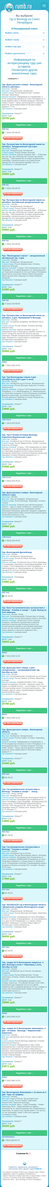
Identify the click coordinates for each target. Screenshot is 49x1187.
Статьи (5, 1178)
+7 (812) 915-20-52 (12, 423)
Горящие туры (33, 1172)
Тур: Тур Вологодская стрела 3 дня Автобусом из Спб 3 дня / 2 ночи (19, 378)
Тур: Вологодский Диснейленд (17, 552)
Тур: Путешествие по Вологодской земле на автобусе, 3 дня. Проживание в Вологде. (23, 316)
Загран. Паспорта (9, 1176)
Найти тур (23, 1172)
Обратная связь (8, 1179)
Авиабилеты (30, 1174)
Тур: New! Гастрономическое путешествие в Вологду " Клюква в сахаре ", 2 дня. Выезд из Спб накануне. (24, 610)
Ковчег (4, 362)
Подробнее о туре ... (24, 125)
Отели (43, 1176)
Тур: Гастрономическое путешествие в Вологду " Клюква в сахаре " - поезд (21, 790)
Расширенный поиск (24, 28)
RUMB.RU (38, 1169)
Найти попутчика (23, 1176)
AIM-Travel (6, 420)
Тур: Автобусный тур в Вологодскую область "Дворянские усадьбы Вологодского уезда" (24, 906)
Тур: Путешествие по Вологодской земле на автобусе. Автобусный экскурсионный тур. (23, 201)
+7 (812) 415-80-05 (12, 132)
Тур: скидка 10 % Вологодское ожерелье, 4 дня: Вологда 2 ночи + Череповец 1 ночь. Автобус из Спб (22, 964)
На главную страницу (10, 1172)
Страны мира (35, 1176)
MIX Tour (5, 593)
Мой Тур (5, 129)
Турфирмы (6, 1174)
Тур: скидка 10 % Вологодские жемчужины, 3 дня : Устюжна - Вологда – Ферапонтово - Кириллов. (23, 1030)
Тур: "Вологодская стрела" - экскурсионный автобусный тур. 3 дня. (23, 257)
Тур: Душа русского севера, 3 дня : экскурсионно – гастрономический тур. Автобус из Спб (21, 670)
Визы (35, 1178)
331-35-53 (8, 596)
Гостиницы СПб (15, 1178)
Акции (42, 1172)
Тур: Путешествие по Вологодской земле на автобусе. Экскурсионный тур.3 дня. (23, 145)
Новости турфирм (18, 1174)
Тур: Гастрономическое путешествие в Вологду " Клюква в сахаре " (21, 848)
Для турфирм (27, 1178)
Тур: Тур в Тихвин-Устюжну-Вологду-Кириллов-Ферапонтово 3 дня (20, 436)
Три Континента (8, 1137)
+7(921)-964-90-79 (12, 1140)
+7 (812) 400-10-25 (12, 365)
